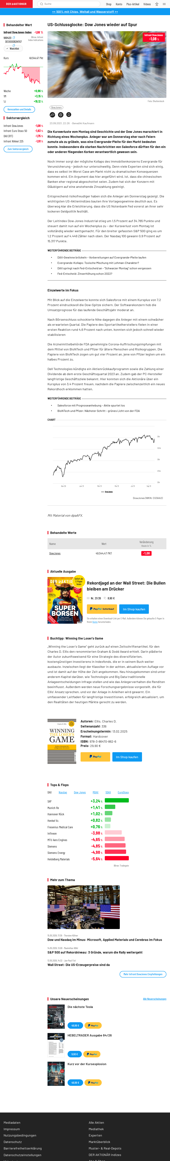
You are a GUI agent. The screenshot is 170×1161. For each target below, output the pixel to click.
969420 (9, 37)
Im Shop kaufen (134, 609)
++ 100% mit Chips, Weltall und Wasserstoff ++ (85, 12)
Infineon (52, 833)
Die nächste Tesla (80, 1007)
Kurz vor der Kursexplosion (87, 1064)
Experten (95, 1135)
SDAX (108, 792)
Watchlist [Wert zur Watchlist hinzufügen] (14, 48)
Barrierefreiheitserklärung (23, 1148)
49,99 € (75, 1025)
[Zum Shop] (109, 4)
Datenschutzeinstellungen (22, 1155)
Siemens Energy (56, 853)
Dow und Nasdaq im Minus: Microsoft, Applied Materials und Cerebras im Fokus (105, 940)
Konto (95, 621)
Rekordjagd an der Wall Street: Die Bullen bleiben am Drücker (126, 586)
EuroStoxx (123, 792)
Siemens (52, 846)
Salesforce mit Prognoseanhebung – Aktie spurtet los (91, 405)
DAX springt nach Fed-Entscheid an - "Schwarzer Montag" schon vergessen (104, 268)
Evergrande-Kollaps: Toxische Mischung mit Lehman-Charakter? (98, 262)
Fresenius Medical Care (60, 827)
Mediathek (96, 1129)
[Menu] (165, 4)
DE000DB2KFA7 (13, 41)
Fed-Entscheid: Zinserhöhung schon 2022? (84, 273)
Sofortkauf (102, 609)
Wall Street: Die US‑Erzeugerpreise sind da (79, 965)
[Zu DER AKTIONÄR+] (132, 4)
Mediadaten (12, 1122)
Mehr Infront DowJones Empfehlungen (143, 974)
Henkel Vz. (53, 820)
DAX (50, 792)
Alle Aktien (96, 1122)
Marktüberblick (99, 1142)
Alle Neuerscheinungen (154, 998)
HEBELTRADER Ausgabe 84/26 (90, 1035)
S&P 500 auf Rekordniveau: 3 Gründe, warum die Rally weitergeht (95, 952)
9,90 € (75, 1054)
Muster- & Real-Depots (105, 1148)
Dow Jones (80, 792)
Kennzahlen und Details (19, 109)
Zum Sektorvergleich (18, 149)
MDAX (95, 792)
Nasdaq (63, 792)
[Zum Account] (119, 4)
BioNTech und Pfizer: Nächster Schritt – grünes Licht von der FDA (98, 410)
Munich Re (53, 808)
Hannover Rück (56, 814)
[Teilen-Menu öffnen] (52, 115)
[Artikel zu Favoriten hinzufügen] (68, 114)
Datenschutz (13, 1142)
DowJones (56, 107)
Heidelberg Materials (59, 859)
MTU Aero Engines (57, 840)
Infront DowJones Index (18, 32)
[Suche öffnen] (41, 4)
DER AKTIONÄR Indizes (105, 1155)
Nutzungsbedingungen (20, 1135)
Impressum (12, 1129)
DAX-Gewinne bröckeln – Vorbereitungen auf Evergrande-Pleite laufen (101, 257)
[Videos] (147, 4)
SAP (49, 801)
